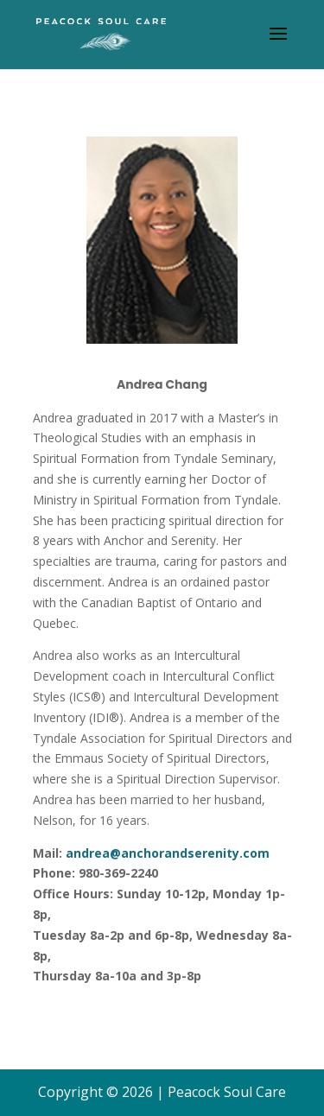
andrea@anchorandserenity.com (168, 853)
